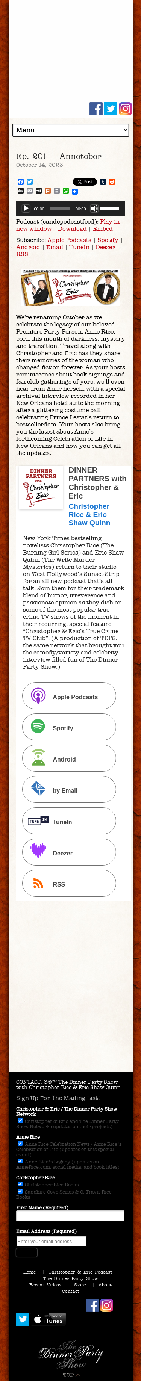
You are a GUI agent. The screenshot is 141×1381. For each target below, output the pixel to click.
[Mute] (94, 208)
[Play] (26, 208)
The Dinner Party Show (70, 1278)
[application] (70, 208)
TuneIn (79, 247)
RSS (22, 254)
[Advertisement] (71, 1021)
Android (28, 247)
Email (54, 247)
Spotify (107, 239)
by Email (50, 790)
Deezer (105, 247)
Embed (103, 228)
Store (80, 1284)
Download (72, 228)
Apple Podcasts (69, 239)
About (105, 1284)
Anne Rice (28, 1137)
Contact (70, 1291)
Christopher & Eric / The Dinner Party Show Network (66, 1111)
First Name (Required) (42, 1207)
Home (29, 1272)
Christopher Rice (35, 1177)
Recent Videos (45, 1284)
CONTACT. (29, 1082)
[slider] (60, 208)
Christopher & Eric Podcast (80, 1272)
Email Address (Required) (46, 1231)
